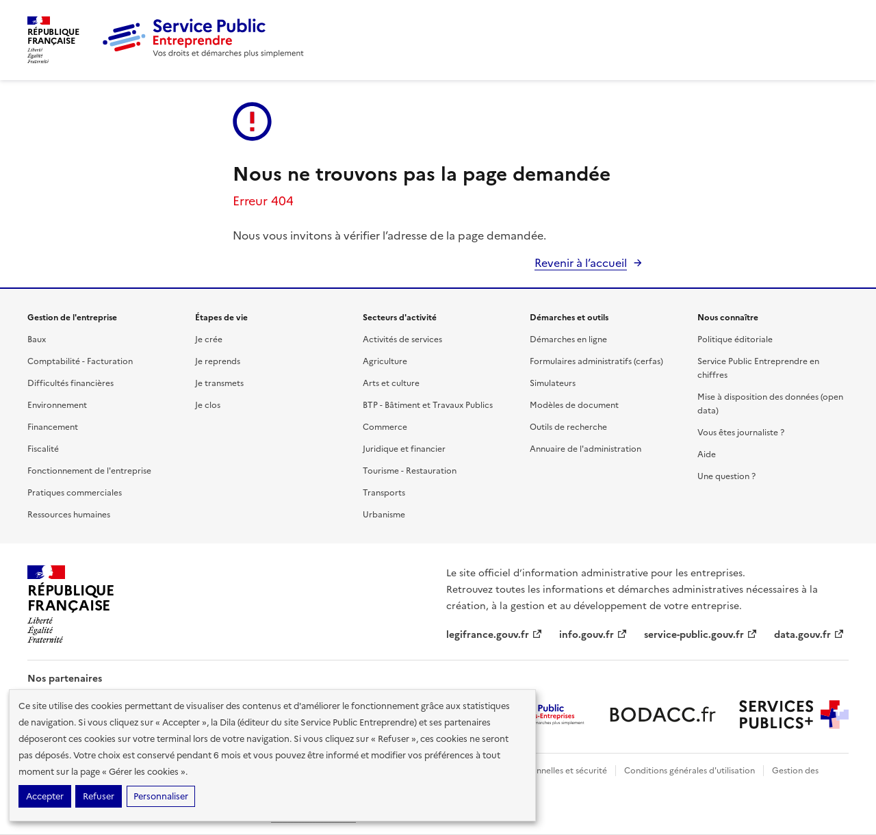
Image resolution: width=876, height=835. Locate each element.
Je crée (208, 339)
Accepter (45, 796)
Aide (706, 454)
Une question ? (726, 476)
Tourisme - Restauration (409, 471)
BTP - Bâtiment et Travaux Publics (428, 405)
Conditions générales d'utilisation (689, 771)
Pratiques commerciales (74, 493)
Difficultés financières (70, 383)
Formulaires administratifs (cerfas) (596, 361)
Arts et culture (391, 383)
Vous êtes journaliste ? (740, 432)
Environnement (57, 405)
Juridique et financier (404, 449)
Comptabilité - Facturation (80, 361)
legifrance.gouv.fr (494, 635)
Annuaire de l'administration (585, 449)
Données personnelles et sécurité (542, 771)
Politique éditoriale (735, 339)
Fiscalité (43, 449)
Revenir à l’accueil (580, 263)
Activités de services (402, 339)
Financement (52, 427)
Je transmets (219, 383)
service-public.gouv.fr (701, 635)
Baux (36, 339)
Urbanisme (384, 515)
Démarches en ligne (568, 339)
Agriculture (385, 361)
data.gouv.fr (809, 635)
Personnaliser (160, 796)
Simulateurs (553, 383)
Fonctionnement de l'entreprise (89, 471)
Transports (384, 493)
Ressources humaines (68, 515)
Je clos (207, 405)
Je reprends (217, 361)
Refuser (98, 796)
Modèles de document (574, 405)
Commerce (385, 427)
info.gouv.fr (593, 635)
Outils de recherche (568, 427)
